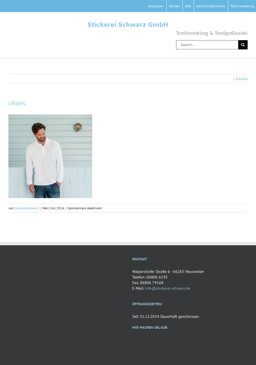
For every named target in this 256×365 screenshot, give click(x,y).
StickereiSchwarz (26, 208)
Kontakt (174, 6)
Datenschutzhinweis (210, 6)
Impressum (155, 6)
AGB (188, 6)
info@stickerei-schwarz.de (167, 288)
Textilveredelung (242, 6)
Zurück (242, 78)
